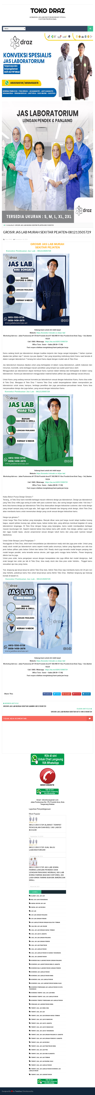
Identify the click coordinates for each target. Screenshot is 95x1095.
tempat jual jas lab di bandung (42, 1019)
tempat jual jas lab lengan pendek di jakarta (46, 1038)
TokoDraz (18, 1091)
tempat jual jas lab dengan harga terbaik (45, 1015)
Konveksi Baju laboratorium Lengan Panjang (46, 960)
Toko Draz (47, 11)
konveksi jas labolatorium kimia (42, 975)
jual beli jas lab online (39, 926)
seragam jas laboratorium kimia (42, 1004)
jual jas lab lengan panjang (41, 937)
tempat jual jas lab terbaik (40, 1057)
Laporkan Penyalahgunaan (40, 809)
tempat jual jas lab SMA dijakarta (43, 1053)
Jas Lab (33, 911)
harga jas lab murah (38, 907)
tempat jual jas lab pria (39, 1049)
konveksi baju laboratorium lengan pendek (46, 968)
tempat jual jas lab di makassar (42, 1027)
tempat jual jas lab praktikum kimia (43, 1046)
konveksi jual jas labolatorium (42, 979)
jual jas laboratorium (39, 956)
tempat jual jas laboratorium (41, 1074)
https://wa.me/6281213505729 (56, 347)
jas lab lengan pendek (38, 918)
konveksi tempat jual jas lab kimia (43, 992)
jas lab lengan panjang (39, 914)
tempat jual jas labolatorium (41, 1065)
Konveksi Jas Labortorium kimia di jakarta (45, 964)
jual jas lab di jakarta (39, 933)
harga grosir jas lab (38, 903)
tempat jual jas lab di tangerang (42, 1030)
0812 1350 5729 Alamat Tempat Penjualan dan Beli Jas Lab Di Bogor (45, 827)
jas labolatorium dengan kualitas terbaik (45, 922)
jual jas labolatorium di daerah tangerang (46, 952)
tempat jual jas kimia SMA (40, 1008)
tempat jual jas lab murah (40, 1042)
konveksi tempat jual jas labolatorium (44, 996)
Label (35, 892)
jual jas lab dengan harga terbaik (43, 930)
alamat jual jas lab (38, 895)
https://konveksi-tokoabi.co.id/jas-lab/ (50, 338)
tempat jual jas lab (38, 1011)
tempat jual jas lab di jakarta (41, 1023)
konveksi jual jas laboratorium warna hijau (46, 983)
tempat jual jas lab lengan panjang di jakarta (47, 1034)
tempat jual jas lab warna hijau (42, 1061)
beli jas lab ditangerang (39, 899)
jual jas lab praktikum (39, 945)
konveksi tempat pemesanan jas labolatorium (47, 1000)
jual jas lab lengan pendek (40, 941)
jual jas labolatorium (38, 949)
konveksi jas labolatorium (40, 971)
